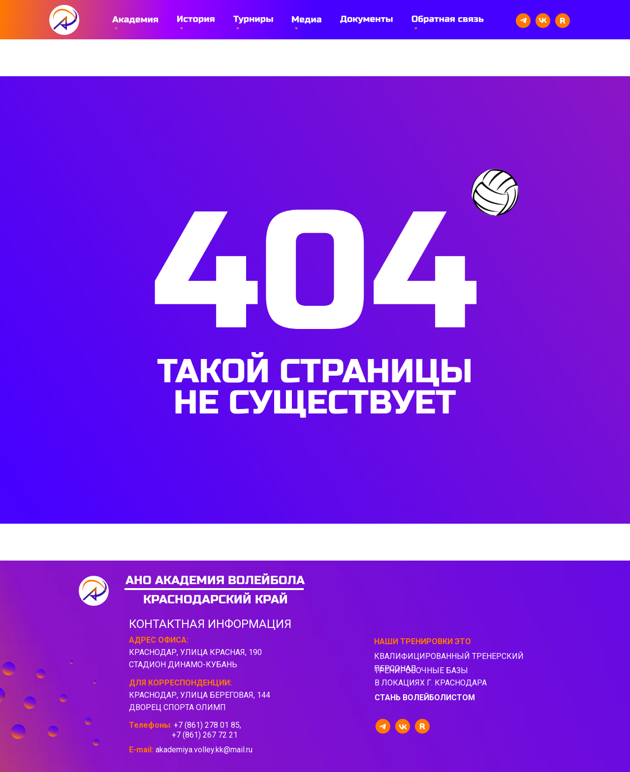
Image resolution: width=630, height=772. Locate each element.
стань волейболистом (425, 697)
